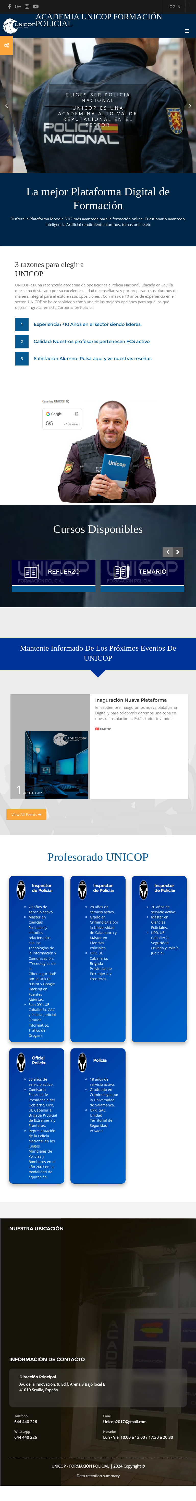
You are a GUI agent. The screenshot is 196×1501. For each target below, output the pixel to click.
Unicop (103, 729)
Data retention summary (98, 1475)
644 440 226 (25, 1421)
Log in (173, 6)
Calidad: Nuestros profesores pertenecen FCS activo (92, 341)
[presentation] (168, 552)
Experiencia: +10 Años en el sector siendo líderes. (88, 324)
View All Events (26, 814)
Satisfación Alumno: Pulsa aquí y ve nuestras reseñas (92, 358)
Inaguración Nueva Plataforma (131, 700)
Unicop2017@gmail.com (124, 1421)
